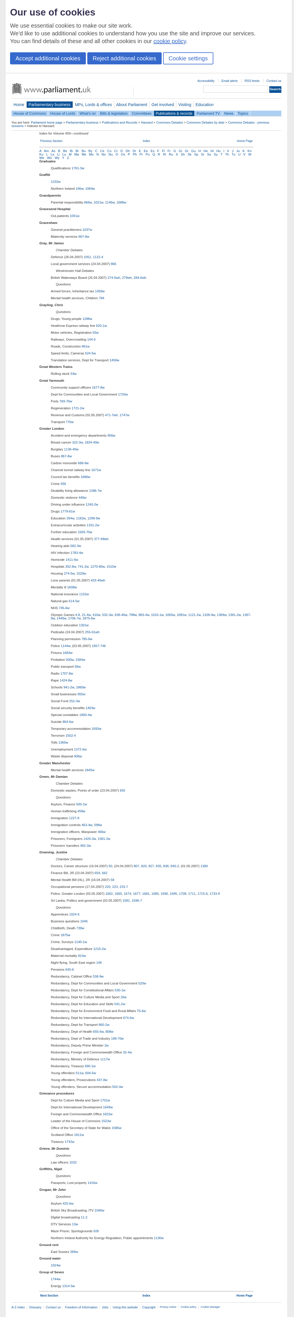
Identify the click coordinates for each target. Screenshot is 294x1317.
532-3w (107, 615)
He (206, 151)
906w (78, 756)
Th (227, 154)
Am (46, 151)
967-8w (83, 236)
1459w (100, 291)
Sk (189, 154)
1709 (182, 893)
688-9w (83, 463)
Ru (171, 154)
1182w (81, 518)
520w (142, 983)
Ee (146, 151)
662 (104, 873)
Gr (187, 151)
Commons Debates (169, 122)
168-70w (117, 1038)
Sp (196, 154)
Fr (169, 151)
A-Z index (18, 1307)
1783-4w (77, 552)
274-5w (69, 573)
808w (110, 1031)
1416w (92, 1182)
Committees (141, 113)
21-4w (86, 615)
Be (65, 151)
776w (70, 422)
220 (107, 886)
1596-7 (137, 900)
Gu (193, 151)
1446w (61, 618)
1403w (90, 708)
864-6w (68, 721)
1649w (108, 1107)
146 (99, 962)
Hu (218, 151)
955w (82, 694)
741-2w (83, 566)
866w (88, 202)
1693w (96, 728)
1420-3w (89, 838)
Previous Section (51, 141)
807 (136, 866)
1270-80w (97, 566)
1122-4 (98, 257)
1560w (99, 1210)
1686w (85, 477)
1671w (96, 470)
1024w (56, 1265)
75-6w (141, 1011)
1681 (146, 893)
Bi (71, 151)
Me (84, 154)
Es (152, 151)
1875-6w (88, 618)
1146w (110, 202)
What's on (88, 113)
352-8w (70, 566)
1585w (116, 1128)
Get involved (163, 104)
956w (111, 435)
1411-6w (71, 559)
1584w (80, 659)
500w (70, 659)
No (104, 154)
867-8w (66, 456)
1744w (56, 1279)
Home (18, 104)
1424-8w (66, 680)
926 (96, 1231)
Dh (127, 151)
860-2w (103, 1024)
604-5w (90, 1073)
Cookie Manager (210, 1307)
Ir (228, 151)
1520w (81, 573)
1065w (170, 615)
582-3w (75, 546)
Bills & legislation (113, 113)
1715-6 (202, 893)
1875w (65, 935)
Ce (102, 151)
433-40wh (98, 580)
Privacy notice (168, 1307)
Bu (84, 151)
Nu (111, 154)
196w (79, 188)
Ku (41, 154)
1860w (81, 687)
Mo (91, 154)
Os (123, 154)
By (90, 151)
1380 (204, 866)
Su (209, 154)
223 (115, 886)
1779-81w (68, 511)
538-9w (98, 976)
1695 (173, 893)
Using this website (125, 1307)
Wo (49, 158)
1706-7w (74, 618)
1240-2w (92, 504)
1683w (68, 652)
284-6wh (140, 277)
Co (109, 151)
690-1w (90, 1066)
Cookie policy (188, 1307)
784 (101, 298)
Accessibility (206, 80)
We (41, 158)
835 (158, 866)
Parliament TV (208, 113)
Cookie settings (188, 58)
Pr (141, 154)
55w (95, 332)
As (53, 151)
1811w (79, 1134)
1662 (109, 893)
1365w (63, 742)
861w (86, 346)
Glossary (35, 1307)
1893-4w (85, 715)
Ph (135, 154)
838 (166, 866)
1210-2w (99, 949)
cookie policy (170, 41)
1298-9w (93, 518)
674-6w (128, 1018)
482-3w (85, 845)
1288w (87, 318)
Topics (243, 113)
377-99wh (101, 539)
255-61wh (92, 632)
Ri (164, 154)
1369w (221, 615)
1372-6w (80, 749)
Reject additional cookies (124, 58)
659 (97, 873)
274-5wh (113, 277)
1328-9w (208, 615)
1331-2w (93, 525)
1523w (106, 1121)
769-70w (65, 401)
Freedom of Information (81, 1307)
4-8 (77, 615)
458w (82, 811)
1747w (124, 415)
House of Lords (62, 113)
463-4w (87, 825)
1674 (127, 893)
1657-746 (99, 646)
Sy (216, 154)
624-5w (90, 353)
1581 (126, 900)
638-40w (121, 615)
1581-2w (104, 838)
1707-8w (66, 673)
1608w (72, 587)
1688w (121, 202)
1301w (84, 625)
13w (75, 1224)
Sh (183, 154)
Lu (64, 154)
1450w (114, 360)
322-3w (77, 442)
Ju (238, 151)
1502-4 (70, 735)
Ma (76, 154)
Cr (116, 151)
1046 (84, 921)
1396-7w (95, 490)
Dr (134, 151)
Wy (57, 158)
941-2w (68, 687)
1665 (118, 893)
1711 (192, 893)
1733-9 (215, 893)
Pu (148, 154)
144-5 (91, 339)
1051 (87, 257)
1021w (98, 202)
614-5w (74, 601)
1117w (105, 1059)
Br (77, 151)
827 (151, 866)
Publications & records (174, 113)
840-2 (175, 866)
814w (82, 955)
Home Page (245, 141)
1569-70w (85, 532)
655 (122, 790)
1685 (155, 893)
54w (73, 373)
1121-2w (194, 615)
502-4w (117, 1086)
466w (102, 832)
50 (110, 866)
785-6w (87, 639)
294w (70, 518)
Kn (249, 151)
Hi (212, 151)
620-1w (101, 325)
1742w (69, 1141)
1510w (111, 566)
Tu (233, 154)
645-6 (69, 969)
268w (74, 1251)
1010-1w (157, 615)
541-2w (119, 1004)
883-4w (143, 615)
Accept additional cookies (48, 58)
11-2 (84, 1217)
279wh (127, 277)
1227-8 (74, 818)
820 (143, 866)
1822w (108, 1114)
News (228, 113)
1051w (75, 216)
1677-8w (98, 387)
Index (146, 141)
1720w (123, 394)
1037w (87, 229)
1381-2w (234, 615)
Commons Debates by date (206, 122)
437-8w (101, 1080)
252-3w (74, 701)
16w (123, 997)
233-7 (123, 886)
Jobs (105, 1307)
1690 (164, 893)
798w (133, 615)
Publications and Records (119, 122)
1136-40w (71, 449)
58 (112, 880)
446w (83, 497)
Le (52, 154)
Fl (163, 151)
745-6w (64, 608)
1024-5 (74, 914)
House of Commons (29, 113)
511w (79, 1073)
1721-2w (77, 408)
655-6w (98, 1031)
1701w (105, 1100)
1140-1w (80, 942)
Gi (180, 151)
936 (63, 483)
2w (107, 1045)
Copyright (149, 1307)
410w (96, 615)
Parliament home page (46, 122)
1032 (73, 1162)
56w (78, 666)
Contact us (273, 80)
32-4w (127, 1052)
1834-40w (92, 442)
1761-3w (77, 168)
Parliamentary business (50, 104)
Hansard (147, 122)
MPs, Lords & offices (93, 104)
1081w (181, 615)
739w (80, 928)
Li (58, 154)
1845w (89, 770)
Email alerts (229, 80)
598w (98, 825)
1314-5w (68, 1286)
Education (205, 104)
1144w (65, 646)
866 (113, 264)
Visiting (184, 104)
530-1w (120, 990)
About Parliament (131, 104)
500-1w (81, 804)
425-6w (68, 1203)
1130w (159, 1238)
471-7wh (111, 415)
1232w (56, 181)
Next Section (49, 1295)
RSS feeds (252, 80)
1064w (90, 188)
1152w (84, 594)
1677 (136, 893)
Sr (202, 154)
